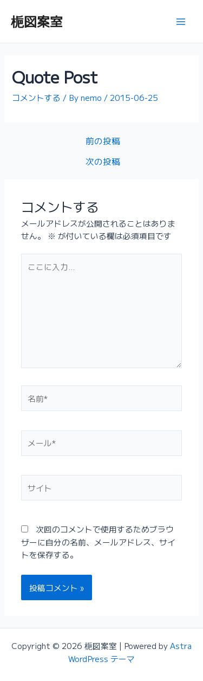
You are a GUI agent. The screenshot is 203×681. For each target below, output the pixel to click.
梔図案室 (37, 20)
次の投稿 (103, 161)
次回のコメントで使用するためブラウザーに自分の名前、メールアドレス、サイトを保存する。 (98, 541)
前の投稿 (103, 141)
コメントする (36, 97)
